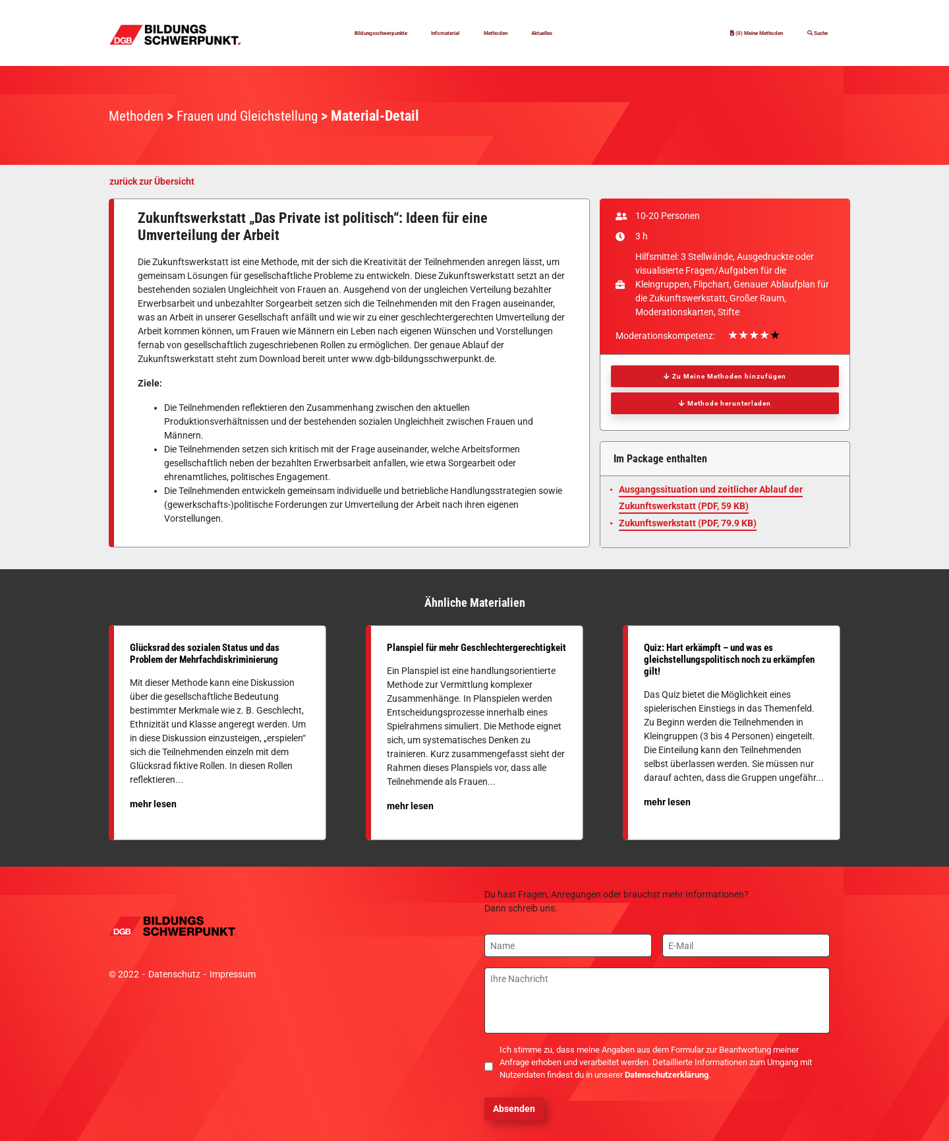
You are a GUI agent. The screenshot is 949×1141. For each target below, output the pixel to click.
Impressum (233, 974)
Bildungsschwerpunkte (352, 33)
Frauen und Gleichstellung (255, 116)
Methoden (520, 33)
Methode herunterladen (725, 403)
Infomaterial (451, 33)
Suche (809, 33)
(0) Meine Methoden (719, 33)
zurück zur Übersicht (151, 181)
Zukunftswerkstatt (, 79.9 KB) (688, 523)
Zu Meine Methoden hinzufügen (725, 376)
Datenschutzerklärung (666, 1075)
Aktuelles (584, 33)
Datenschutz (174, 974)
